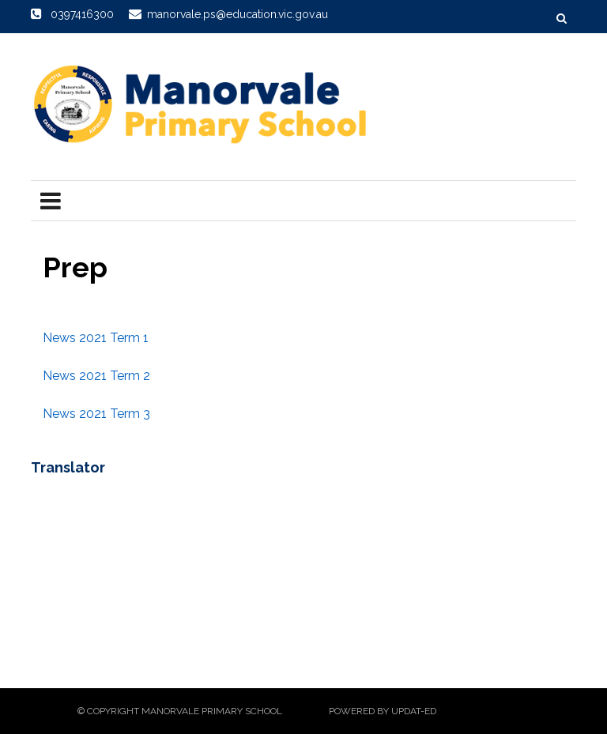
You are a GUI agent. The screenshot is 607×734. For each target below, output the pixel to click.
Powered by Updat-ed (382, 711)
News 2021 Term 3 (96, 413)
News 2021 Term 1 (96, 337)
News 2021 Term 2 (96, 375)
